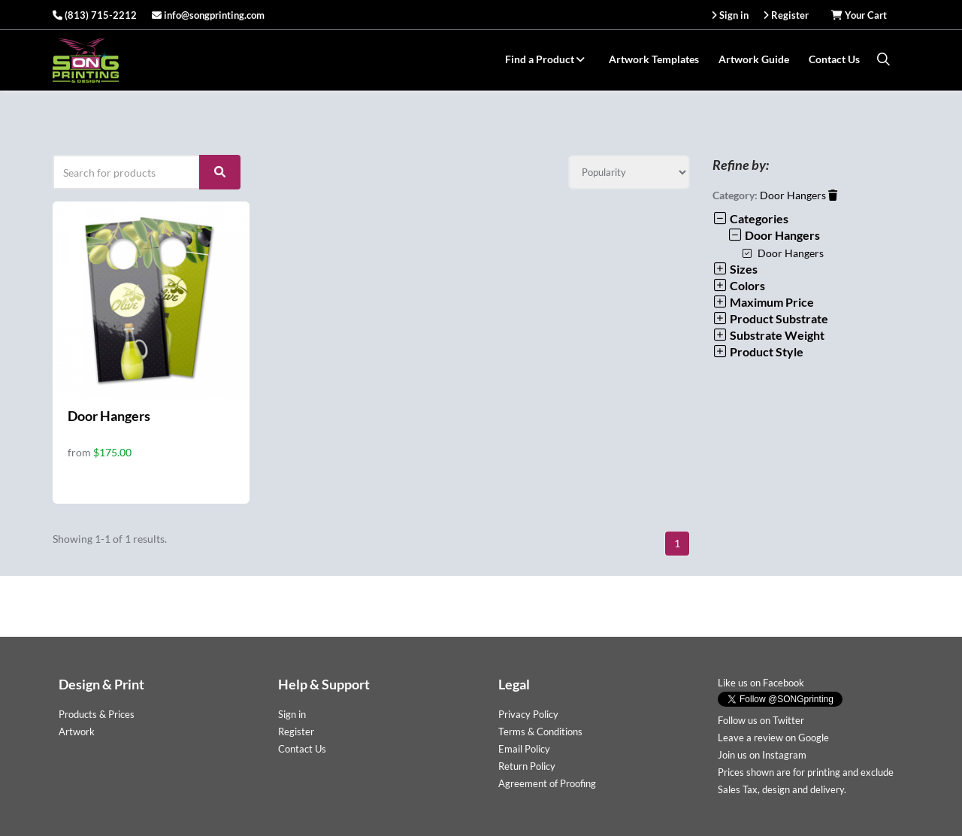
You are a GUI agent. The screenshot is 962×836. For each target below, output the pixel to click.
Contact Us (834, 59)
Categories (750, 218)
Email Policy (524, 749)
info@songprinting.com (208, 15)
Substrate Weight (768, 335)
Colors (738, 285)
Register (296, 731)
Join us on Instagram (762, 755)
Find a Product (547, 59)
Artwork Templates (654, 59)
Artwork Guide (753, 59)
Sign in (292, 714)
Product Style (757, 351)
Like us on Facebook (761, 683)
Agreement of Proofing (547, 783)
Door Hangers (109, 415)
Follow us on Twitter (761, 720)
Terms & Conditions (540, 731)
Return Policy (526, 766)
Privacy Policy (528, 714)
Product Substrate (770, 318)
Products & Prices (97, 714)
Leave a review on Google (773, 738)
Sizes (735, 269)
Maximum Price (763, 302)
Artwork (77, 731)
